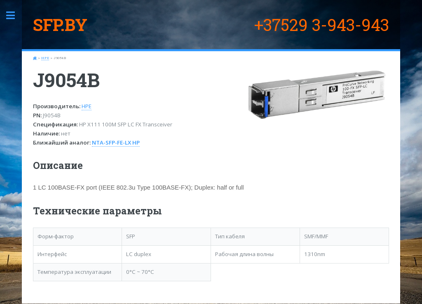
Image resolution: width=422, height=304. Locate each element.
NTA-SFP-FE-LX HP (116, 142)
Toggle (15, 15)
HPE (45, 58)
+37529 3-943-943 (321, 25)
